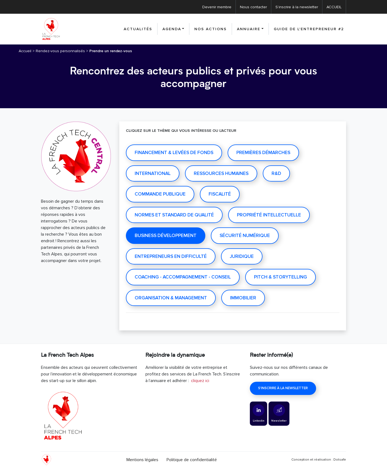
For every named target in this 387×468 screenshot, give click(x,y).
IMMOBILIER (243, 298)
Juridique (242, 256)
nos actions (210, 29)
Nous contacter (253, 7)
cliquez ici (200, 380)
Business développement (166, 235)
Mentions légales (142, 460)
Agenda (171, 29)
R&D (276, 173)
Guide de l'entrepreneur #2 (309, 29)
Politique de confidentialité (192, 460)
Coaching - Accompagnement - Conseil (183, 277)
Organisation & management (171, 298)
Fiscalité (220, 194)
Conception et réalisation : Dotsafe (318, 460)
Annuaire (248, 29)
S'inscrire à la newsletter (283, 388)
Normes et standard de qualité (174, 215)
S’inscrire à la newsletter (296, 7)
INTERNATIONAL (153, 173)
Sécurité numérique (245, 235)
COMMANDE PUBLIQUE (160, 194)
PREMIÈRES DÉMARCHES (263, 152)
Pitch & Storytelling (280, 277)
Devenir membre (216, 7)
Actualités (138, 29)
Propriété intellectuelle (269, 215)
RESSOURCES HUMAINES (221, 173)
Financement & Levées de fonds (174, 152)
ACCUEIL (334, 7)
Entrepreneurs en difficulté (171, 256)
